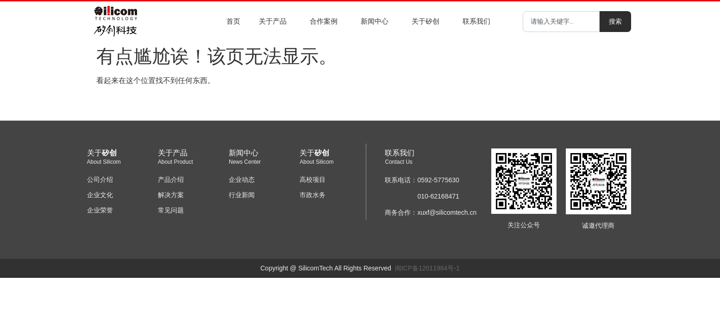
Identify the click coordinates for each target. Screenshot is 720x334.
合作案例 (326, 21)
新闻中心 (377, 21)
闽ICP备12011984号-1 (427, 268)
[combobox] (561, 21)
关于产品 (275, 21)
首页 (233, 21)
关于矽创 (428, 21)
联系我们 (479, 21)
